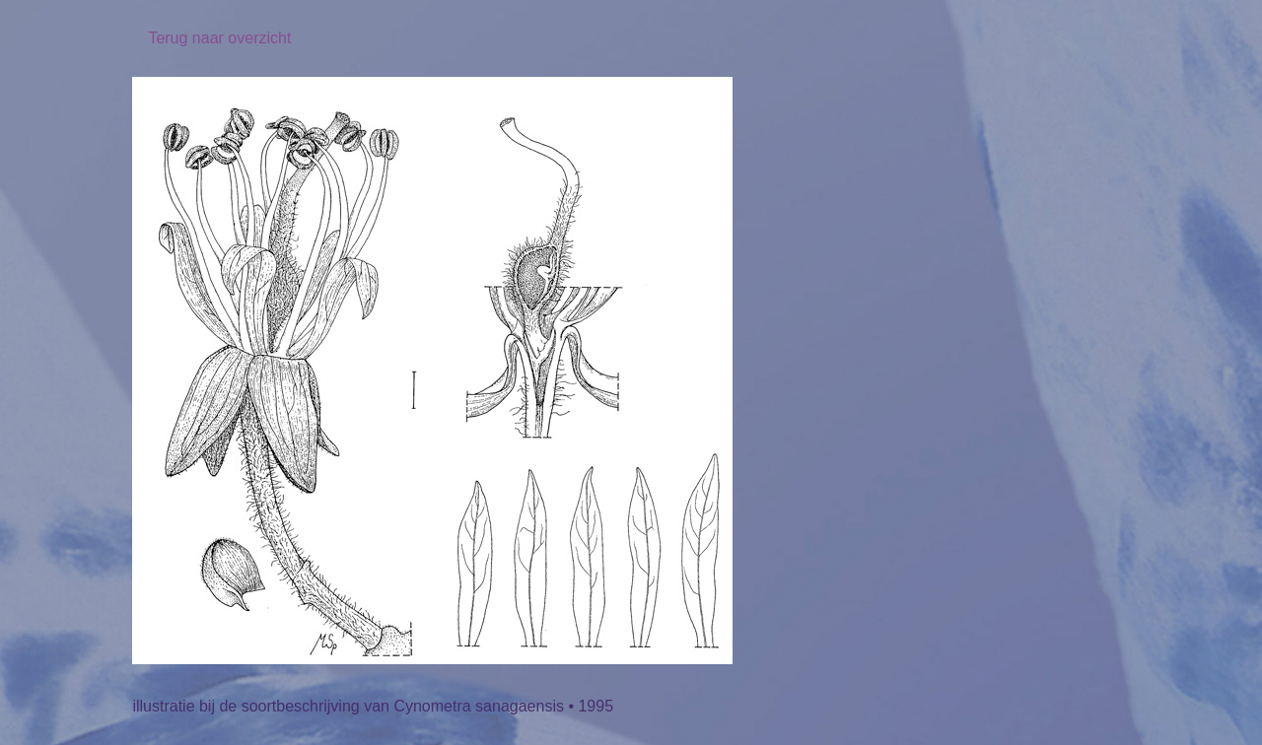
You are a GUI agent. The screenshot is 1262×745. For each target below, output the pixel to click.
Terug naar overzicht (219, 38)
